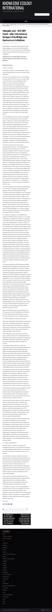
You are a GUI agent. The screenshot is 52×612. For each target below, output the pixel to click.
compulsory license (7, 510)
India (23, 510)
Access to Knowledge (7, 536)
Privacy (4, 581)
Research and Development (9, 585)
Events (4, 549)
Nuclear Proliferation (7, 574)
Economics (5, 547)
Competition (5, 543)
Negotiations (5, 572)
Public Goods (5, 583)
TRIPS (25, 510)
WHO (4, 599)
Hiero (42, 610)
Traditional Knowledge (7, 594)
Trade (4, 592)
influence (4, 556)
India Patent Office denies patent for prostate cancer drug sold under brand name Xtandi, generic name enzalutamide (24, 519)
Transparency (5, 596)
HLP (20, 510)
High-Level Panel (15, 510)
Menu (26, 21)
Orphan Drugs (6, 576)
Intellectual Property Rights (19, 509)
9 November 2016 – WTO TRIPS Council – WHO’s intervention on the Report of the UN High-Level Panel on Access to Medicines (9, 519)
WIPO (4, 601)
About (4, 534)
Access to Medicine (8, 509)
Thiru (18, 43)
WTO (4, 603)
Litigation (4, 563)
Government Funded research (9, 554)
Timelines (5, 590)
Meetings (4, 570)
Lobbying (4, 565)
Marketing (5, 567)
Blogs (7, 24)
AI (3, 540)
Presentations (6, 579)
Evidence (5, 552)
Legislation (5, 561)
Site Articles (5, 587)
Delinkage (5, 545)
